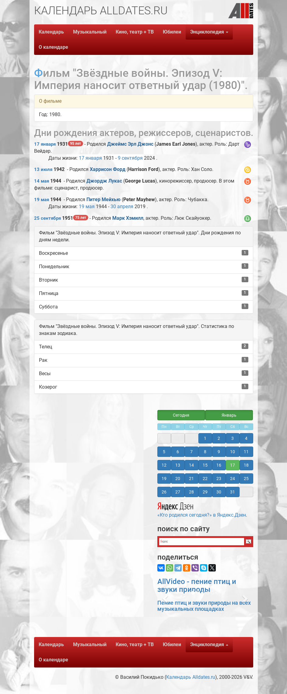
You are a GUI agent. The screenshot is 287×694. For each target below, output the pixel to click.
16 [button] (218, 465)
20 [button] (177, 478)
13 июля (43, 169)
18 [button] (246, 465)
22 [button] (205, 478)
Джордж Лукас (104, 181)
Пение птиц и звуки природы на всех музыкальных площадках (204, 606)
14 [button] (191, 465)
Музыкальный (90, 32)
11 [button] (246, 451)
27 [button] (177, 491)
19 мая (41, 199)
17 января (45, 144)
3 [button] (232, 438)
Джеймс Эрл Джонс (130, 144)
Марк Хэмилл (127, 218)
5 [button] (164, 451)
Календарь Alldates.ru (190, 677)
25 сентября (47, 218)
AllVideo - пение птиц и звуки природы (196, 585)
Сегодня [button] (181, 415)
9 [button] (219, 451)
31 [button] (232, 491)
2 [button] (219, 438)
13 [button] (177, 465)
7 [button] (191, 451)
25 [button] (246, 478)
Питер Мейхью (103, 199)
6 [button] (178, 451)
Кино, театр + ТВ (135, 32)
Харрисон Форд (107, 169)
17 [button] (232, 465)
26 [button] (164, 491)
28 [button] (191, 491)
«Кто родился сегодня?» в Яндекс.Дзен (201, 509)
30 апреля (121, 206)
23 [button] (218, 478)
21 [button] (191, 478)
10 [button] (232, 451)
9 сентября (130, 158)
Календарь (51, 32)
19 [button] (164, 478)
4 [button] (246, 438)
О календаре (53, 47)
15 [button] (205, 465)
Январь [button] (229, 415)
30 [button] (218, 491)
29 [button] (205, 491)
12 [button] (164, 465)
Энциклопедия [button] (209, 32)
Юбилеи (172, 32)
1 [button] (205, 438)
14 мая (41, 181)
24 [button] (232, 478)
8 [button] (205, 451)
